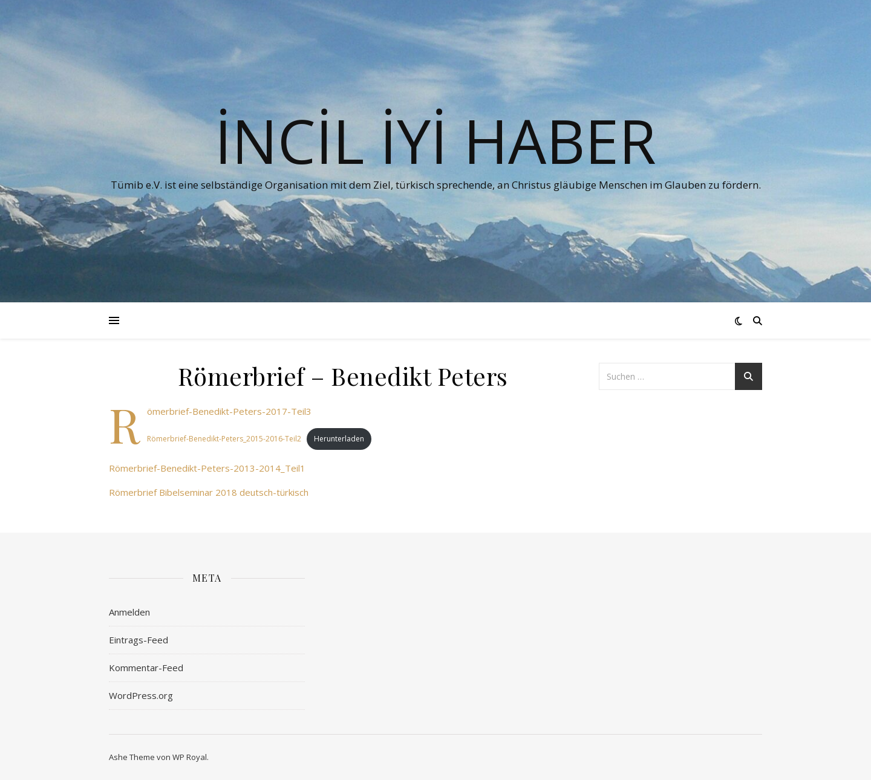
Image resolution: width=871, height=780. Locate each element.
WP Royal (189, 757)
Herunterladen (339, 439)
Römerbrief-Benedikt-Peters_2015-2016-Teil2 (224, 439)
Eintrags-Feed (138, 640)
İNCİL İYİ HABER (435, 140)
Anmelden (129, 612)
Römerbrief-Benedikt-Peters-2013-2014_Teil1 (207, 468)
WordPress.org (141, 695)
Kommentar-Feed (146, 667)
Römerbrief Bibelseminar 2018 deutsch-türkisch (208, 492)
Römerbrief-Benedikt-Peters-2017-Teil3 (229, 411)
